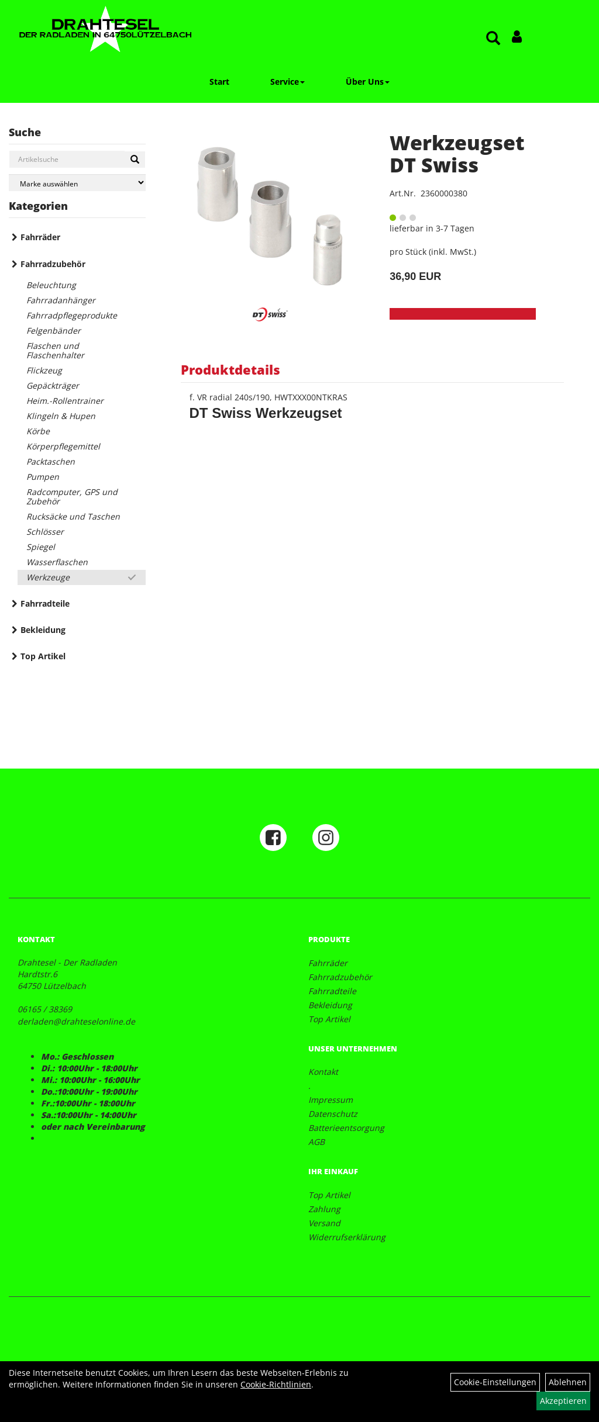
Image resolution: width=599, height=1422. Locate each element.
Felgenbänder (53, 330)
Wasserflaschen (57, 562)
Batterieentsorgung (346, 1127)
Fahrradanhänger (60, 300)
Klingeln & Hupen (60, 415)
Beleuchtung (51, 284)
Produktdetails (230, 369)
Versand (324, 1223)
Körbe (38, 431)
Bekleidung (43, 629)
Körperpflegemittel (63, 446)
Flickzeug (44, 370)
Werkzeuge (48, 577)
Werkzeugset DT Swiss (457, 153)
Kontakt (323, 1071)
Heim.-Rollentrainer (65, 400)
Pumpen (42, 476)
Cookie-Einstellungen (495, 1382)
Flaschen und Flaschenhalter (55, 350)
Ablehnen (568, 1382)
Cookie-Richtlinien (275, 1384)
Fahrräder (40, 237)
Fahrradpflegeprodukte (71, 315)
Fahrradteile (45, 603)
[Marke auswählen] (77, 182)
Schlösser (45, 531)
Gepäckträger (52, 385)
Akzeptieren (563, 1400)
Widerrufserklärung (346, 1237)
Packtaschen (50, 461)
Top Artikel (43, 656)
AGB (316, 1141)
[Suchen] (135, 159)
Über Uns (368, 81)
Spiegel (40, 546)
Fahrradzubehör (52, 263)
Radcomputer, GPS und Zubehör (72, 496)
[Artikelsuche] (493, 39)
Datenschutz (332, 1113)
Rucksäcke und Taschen (73, 516)
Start (219, 81)
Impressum (330, 1099)
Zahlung (324, 1209)
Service (287, 81)
